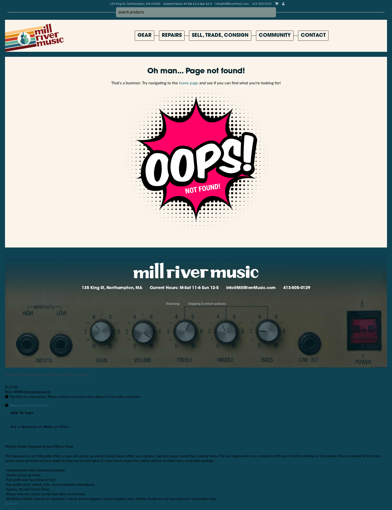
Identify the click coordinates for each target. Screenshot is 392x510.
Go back (11, 503)
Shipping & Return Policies (207, 304)
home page (188, 82)
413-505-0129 (296, 288)
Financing (173, 304)
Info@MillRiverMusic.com (232, 4)
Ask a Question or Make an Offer (39, 426)
